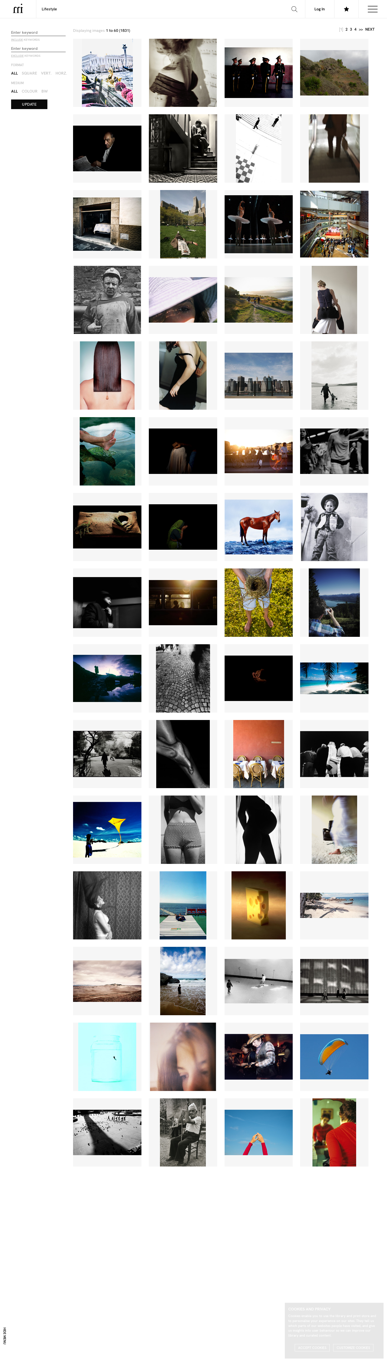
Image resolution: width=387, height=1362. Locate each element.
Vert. (46, 73)
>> (361, 29)
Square (29, 73)
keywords (25, 40)
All (14, 73)
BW (44, 91)
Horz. (61, 73)
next (370, 29)
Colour (30, 91)
